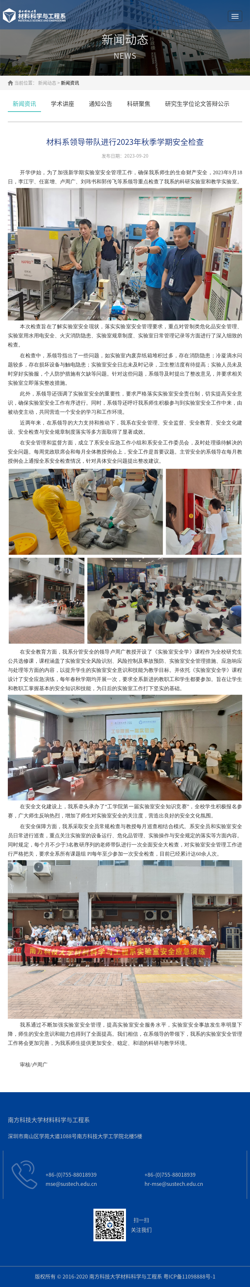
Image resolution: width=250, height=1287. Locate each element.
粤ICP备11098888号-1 (189, 1276)
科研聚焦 (138, 104)
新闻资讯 (24, 104)
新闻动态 (47, 83)
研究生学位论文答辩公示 (197, 104)
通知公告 (100, 104)
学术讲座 (62, 104)
